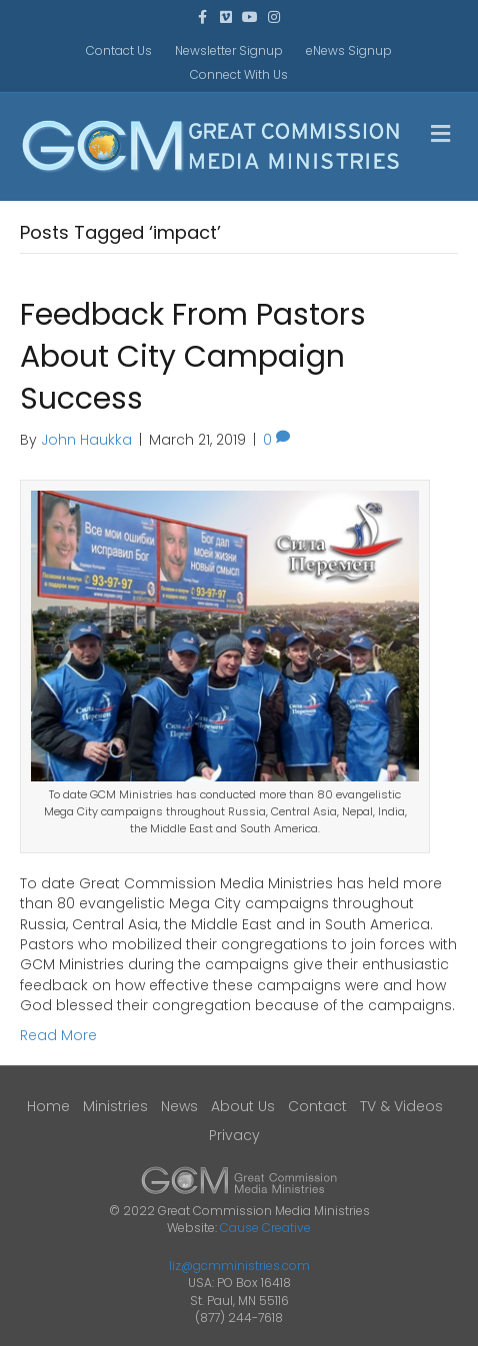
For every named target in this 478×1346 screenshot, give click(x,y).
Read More (58, 1035)
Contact (317, 1106)
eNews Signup (349, 50)
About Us (243, 1106)
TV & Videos (401, 1106)
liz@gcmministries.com (239, 1265)
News (179, 1106)
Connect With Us (239, 74)
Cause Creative (265, 1227)
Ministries (115, 1106)
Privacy (234, 1135)
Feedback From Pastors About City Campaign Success (193, 357)
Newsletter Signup (229, 50)
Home (48, 1106)
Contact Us (119, 50)
